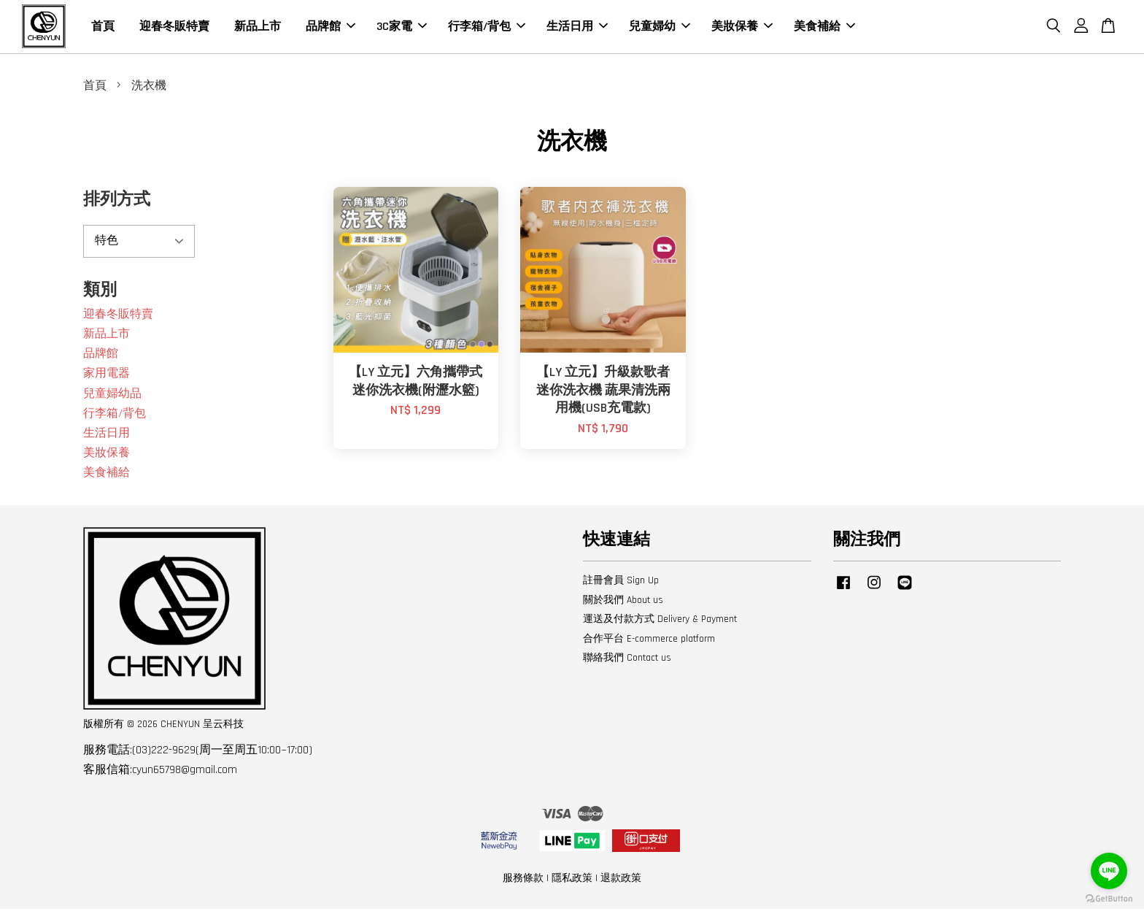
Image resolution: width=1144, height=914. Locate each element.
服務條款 (523, 883)
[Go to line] (1109, 871)
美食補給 (824, 29)
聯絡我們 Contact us (627, 663)
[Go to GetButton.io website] (1109, 899)
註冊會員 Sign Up (621, 586)
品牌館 (330, 29)
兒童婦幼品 (112, 399)
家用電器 (106, 379)
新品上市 (257, 29)
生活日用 (577, 29)
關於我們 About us (623, 605)
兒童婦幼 (659, 29)
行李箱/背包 (486, 29)
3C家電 (401, 29)
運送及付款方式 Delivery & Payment (660, 624)
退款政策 (620, 883)
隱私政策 (572, 883)
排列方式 (116, 205)
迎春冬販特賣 (174, 29)
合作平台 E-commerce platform (649, 643)
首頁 (103, 29)
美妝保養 (742, 29)
